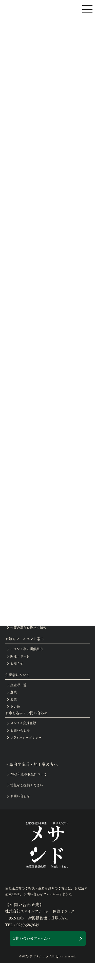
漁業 (13, 699)
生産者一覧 (18, 685)
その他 (15, 706)
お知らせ (16, 663)
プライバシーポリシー (26, 737)
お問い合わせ (20, 730)
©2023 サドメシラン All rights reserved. (47, 956)
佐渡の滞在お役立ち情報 (28, 627)
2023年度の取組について (28, 774)
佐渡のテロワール (23, 605)
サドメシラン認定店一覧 (28, 613)
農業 (13, 692)
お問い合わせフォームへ (31, 938)
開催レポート (19, 656)
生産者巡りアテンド (25, 620)
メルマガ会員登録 (23, 723)
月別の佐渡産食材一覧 (26, 598)
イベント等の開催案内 (26, 649)
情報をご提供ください (26, 785)
